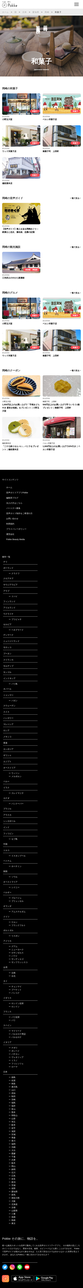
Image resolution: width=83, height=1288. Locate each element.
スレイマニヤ (16, 793)
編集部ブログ (12, 498)
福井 (12, 1106)
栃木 (12, 1163)
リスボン (14, 936)
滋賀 (12, 1131)
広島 (12, 1176)
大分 (12, 1150)
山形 (12, 1118)
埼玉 (12, 1122)
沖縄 (12, 1147)
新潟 (12, 1182)
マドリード (15, 1031)
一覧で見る (74, 198)
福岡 (12, 1144)
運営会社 (10, 534)
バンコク (14, 993)
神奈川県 (14, 1198)
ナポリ (13, 1048)
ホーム (5, 12)
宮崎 (12, 1099)
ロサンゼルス (16, 953)
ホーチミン (15, 866)
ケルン (13, 922)
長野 (12, 1188)
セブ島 (13, 839)
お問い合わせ (12, 518)
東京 (12, 1223)
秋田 (12, 1096)
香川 (12, 1141)
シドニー (14, 887)
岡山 (12, 1166)
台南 (12, 973)
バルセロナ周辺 (17, 1034)
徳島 (12, 1077)
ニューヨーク (16, 949)
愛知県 (35, 12)
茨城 (12, 1185)
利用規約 (10, 524)
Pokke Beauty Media (15, 539)
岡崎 (47, 12)
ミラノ (13, 1060)
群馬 (12, 1195)
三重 (12, 1214)
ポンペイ (14, 1051)
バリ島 (13, 684)
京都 (12, 1207)
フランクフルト (17, 925)
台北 (12, 976)
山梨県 (13, 1210)
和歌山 (13, 1115)
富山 (12, 1109)
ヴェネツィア (16, 1057)
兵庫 (12, 1160)
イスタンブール (17, 856)
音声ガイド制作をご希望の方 (19, 513)
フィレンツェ (16, 1063)
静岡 (12, 1169)
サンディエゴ (16, 959)
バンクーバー (16, 803)
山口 (12, 1090)
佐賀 (12, 1080)
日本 (24, 12)
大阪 (12, 1201)
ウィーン (14, 773)
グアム (13, 946)
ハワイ (13, 956)
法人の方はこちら (14, 503)
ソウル (13, 877)
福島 (12, 1103)
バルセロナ (15, 1037)
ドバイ (13, 596)
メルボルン (15, 776)
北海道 (13, 1204)
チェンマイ (15, 986)
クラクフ (14, 573)
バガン (13, 700)
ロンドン (14, 1006)
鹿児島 (13, 1087)
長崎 (12, 1217)
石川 (12, 1172)
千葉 (12, 1157)
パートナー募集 (13, 508)
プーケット (15, 990)
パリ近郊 (14, 1017)
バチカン (14, 1054)
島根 (12, 1220)
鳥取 (12, 1083)
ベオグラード (16, 630)
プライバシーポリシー (16, 529)
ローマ (13, 1067)
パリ (12, 1020)
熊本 (12, 1112)
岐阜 (12, 1125)
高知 (12, 1093)
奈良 (12, 1179)
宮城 (12, 1134)
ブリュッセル (16, 901)
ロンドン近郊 (16, 1003)
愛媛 (12, 1153)
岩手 (12, 1128)
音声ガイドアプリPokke (17, 492)
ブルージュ (15, 898)
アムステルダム (17, 911)
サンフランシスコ (18, 962)
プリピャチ (15, 619)
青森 (12, 1137)
